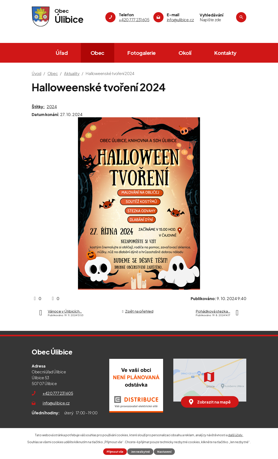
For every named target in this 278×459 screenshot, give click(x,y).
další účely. (235, 435)
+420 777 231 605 (58, 393)
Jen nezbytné (140, 451)
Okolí (185, 52)
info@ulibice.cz (56, 402)
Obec (97, 52)
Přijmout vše (115, 451)
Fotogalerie (141, 52)
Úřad (62, 52)
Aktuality (71, 73)
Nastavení (164, 451)
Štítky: (38, 106)
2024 (52, 106)
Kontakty (225, 52)
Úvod (37, 53)
